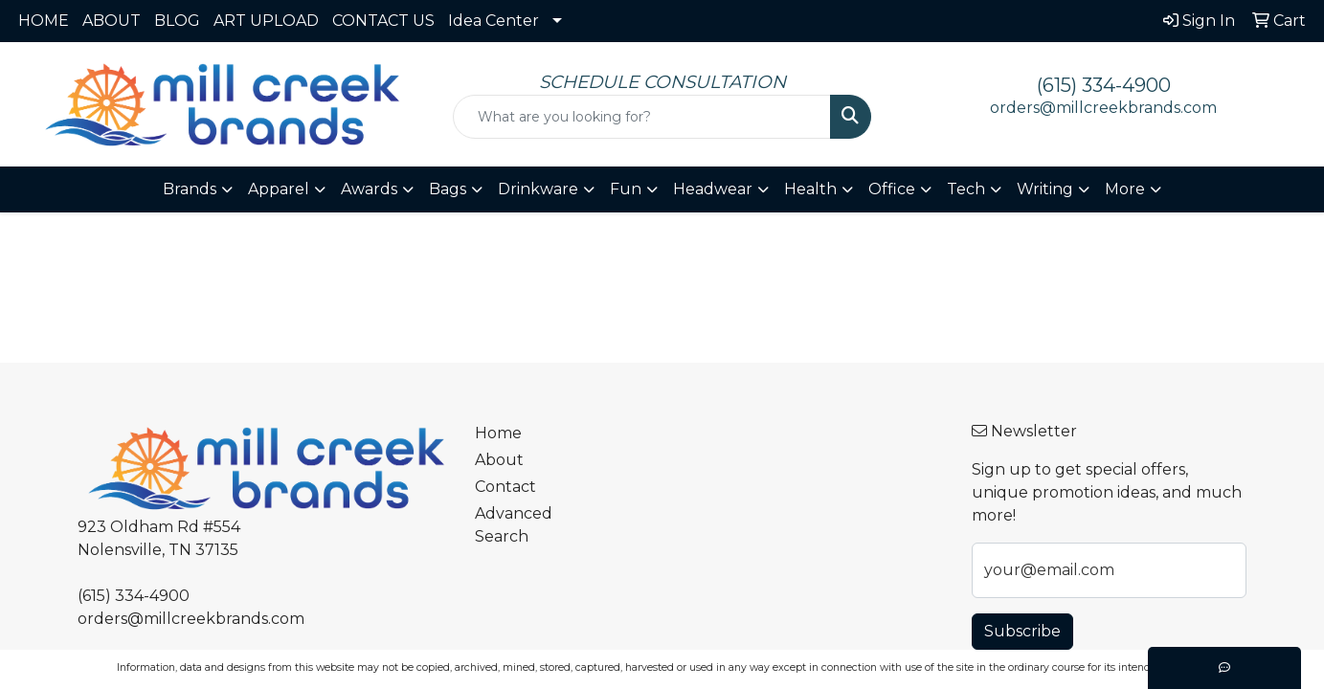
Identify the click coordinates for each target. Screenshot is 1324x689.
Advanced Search (513, 524)
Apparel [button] (278, 189)
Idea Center (493, 20)
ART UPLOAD (266, 20)
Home (498, 433)
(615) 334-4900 (1104, 85)
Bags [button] (447, 189)
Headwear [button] (712, 189)
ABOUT (111, 20)
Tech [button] (966, 189)
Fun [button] (625, 189)
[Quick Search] (642, 117)
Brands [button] (189, 189)
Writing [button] (1045, 189)
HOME (43, 20)
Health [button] (810, 189)
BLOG (177, 20)
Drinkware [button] (538, 189)
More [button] (1125, 189)
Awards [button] (369, 189)
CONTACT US (383, 20)
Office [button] (891, 189)
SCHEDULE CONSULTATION (662, 82)
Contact (505, 487)
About (499, 460)
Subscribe (1022, 631)
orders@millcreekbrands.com (1103, 108)
